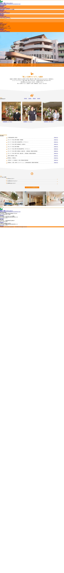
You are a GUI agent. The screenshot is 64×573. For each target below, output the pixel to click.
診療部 (29, 98)
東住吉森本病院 (3, 4)
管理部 (25, 98)
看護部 (34, 98)
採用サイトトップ (3, 23)
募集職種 (2, 6)
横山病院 (2, 13)
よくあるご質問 (3, 7)
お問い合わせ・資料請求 (5, 8)
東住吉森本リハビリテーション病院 (7, 9)
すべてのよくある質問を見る (32, 187)
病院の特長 (2, 5)
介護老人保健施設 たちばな (5, 18)
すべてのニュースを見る (57, 65)
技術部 (38, 98)
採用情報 (2, 215)
